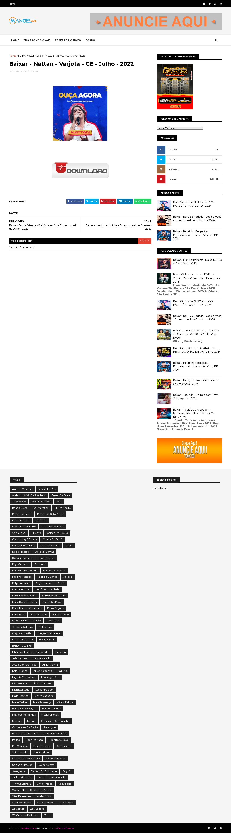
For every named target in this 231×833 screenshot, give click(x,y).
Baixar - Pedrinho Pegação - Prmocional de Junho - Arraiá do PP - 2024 (196, 235)
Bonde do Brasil (21, 514)
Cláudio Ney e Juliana (24, 539)
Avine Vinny (19, 501)
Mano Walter (19, 702)
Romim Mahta (42, 746)
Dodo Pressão (20, 551)
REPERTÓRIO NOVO (68, 40)
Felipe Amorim (21, 583)
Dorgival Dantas (44, 551)
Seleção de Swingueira (26, 758)
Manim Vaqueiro (44, 695)
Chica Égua (18, 532)
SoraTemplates (29, 828)
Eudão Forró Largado (24, 570)
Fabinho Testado (22, 576)
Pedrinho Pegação (55, 733)
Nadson (16, 721)
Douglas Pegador (22, 557)
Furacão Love (61, 614)
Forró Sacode (38, 614)
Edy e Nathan (46, 557)
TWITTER (172, 160)
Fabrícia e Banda (47, 576)
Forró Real (18, 614)
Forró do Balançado (24, 595)
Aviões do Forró (41, 501)
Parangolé (50, 727)
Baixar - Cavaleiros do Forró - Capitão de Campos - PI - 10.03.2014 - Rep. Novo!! (196, 334)
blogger (142, 241)
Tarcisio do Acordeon (44, 771)
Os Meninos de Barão (25, 727)
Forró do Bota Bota (54, 595)
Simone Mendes (55, 758)
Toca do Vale (57, 777)
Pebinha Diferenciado (25, 733)
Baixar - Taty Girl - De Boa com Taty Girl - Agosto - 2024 (195, 396)
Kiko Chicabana (43, 670)
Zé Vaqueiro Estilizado (25, 815)
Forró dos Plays (52, 601)
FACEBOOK (173, 150)
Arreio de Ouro (61, 495)
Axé (59, 501)
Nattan (31, 55)
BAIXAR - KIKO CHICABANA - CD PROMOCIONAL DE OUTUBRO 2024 (196, 350)
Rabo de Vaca (34, 739)
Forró (22, 55)
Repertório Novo (59, 739)
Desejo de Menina (23, 545)
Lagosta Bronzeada (23, 677)
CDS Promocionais (53, 526)
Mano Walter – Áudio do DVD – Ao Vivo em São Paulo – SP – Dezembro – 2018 (197, 278)
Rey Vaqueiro (20, 746)
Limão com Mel (42, 683)
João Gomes (19, 658)
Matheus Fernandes (24, 714)
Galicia (37, 620)
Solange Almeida (22, 764)
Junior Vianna (50, 664)
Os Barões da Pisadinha (55, 721)
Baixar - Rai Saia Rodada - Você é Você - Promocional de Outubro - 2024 (197, 218)
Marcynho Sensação (24, 708)
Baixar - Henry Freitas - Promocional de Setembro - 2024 (195, 382)
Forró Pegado (55, 608)
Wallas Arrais (44, 796)
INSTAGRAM (173, 169)
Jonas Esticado (41, 658)
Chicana (36, 532)
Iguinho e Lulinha (22, 645)
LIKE (216, 150)
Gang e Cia (53, 620)
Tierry (41, 777)
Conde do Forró (52, 539)
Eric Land (40, 564)
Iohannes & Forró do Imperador (30, 651)
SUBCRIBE (213, 179)
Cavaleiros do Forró (24, 526)
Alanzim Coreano (22, 489)
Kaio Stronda (20, 670)
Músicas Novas (50, 714)
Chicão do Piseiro (57, 532)
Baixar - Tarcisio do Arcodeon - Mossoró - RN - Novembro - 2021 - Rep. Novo (194, 413)
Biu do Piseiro (62, 507)
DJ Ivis (68, 545)
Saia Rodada (19, 752)
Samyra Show (41, 752)
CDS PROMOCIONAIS (37, 40)
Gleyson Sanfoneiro (49, 633)
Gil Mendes (45, 626)
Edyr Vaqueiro (20, 564)
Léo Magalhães (50, 677)
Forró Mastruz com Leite (26, 608)
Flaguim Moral (44, 583)
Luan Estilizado (20, 689)
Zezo (47, 815)
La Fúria (62, 670)
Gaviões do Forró (22, 626)
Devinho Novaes (49, 545)
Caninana (40, 520)
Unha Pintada (45, 783)
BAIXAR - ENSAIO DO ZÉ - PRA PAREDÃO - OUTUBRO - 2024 (193, 203)
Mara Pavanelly (42, 702)
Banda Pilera (19, 507)
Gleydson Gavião (22, 633)
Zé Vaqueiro (37, 808)
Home (13, 3)
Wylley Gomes (45, 802)
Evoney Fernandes (54, 570)
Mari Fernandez (51, 708)
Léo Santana (19, 683)
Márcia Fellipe (65, 702)
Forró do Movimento (24, 601)
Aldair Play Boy (47, 489)
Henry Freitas (47, 639)
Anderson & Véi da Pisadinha (29, 495)
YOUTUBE (172, 179)
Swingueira (18, 771)
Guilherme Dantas (22, 639)
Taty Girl (67, 771)
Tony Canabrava (21, 783)
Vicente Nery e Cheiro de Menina (31, 789)
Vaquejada (65, 783)
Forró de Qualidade (47, 589)
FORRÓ (91, 40)
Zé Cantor (18, 808)
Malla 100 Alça (20, 695)
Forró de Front (21, 589)
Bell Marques (40, 507)
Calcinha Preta (20, 520)
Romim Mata (63, 746)
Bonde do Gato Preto (50, 514)
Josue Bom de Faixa (24, 664)
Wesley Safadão (21, 802)
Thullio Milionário (22, 777)
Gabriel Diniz (19, 620)
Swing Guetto (46, 764)
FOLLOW (214, 159)
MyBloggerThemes (64, 828)
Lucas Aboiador (44, 689)
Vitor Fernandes (21, 796)
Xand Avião (66, 802)
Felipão (67, 576)
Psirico (16, 739)
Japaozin (60, 651)
